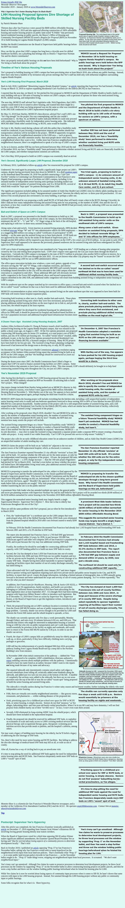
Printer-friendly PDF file (11, 2)
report (8, 660)
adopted (55, 350)
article (73, 86)
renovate (13, 230)
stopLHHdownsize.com (87, 806)
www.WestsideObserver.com (43, 7)
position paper (71, 172)
